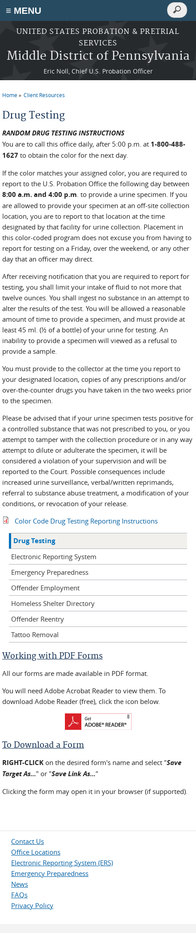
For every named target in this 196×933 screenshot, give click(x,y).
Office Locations (35, 851)
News (19, 884)
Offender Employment (45, 587)
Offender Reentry (37, 618)
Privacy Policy (32, 905)
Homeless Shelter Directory (53, 603)
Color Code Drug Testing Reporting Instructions (86, 520)
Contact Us (27, 841)
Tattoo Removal (35, 634)
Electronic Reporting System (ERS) (62, 862)
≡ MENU (23, 10)
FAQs (19, 894)
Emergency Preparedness (49, 572)
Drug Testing (34, 540)
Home (9, 94)
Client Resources (44, 94)
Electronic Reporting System (53, 556)
